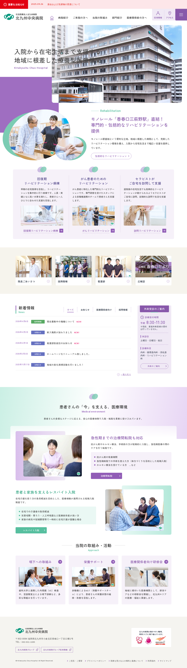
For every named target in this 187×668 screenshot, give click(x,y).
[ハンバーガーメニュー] (181, 14)
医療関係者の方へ (137, 17)
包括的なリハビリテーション (111, 156)
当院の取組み (100, 17)
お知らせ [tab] (85, 309)
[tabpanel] (73, 343)
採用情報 (158, 17)
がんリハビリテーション (95, 230)
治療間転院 (106, 475)
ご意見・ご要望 (75, 661)
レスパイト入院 (33, 530)
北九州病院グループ (26, 649)
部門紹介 (117, 17)
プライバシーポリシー (96, 661)
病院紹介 (63, 17)
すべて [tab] (70, 309)
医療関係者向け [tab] (104, 309)
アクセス (169, 17)
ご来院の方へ (80, 17)
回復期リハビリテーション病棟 (41, 230)
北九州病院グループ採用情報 (55, 649)
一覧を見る (125, 374)
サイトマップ (165, 661)
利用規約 (151, 661)
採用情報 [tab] (123, 309)
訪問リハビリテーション (147, 230)
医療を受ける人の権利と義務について (126, 661)
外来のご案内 (153, 366)
